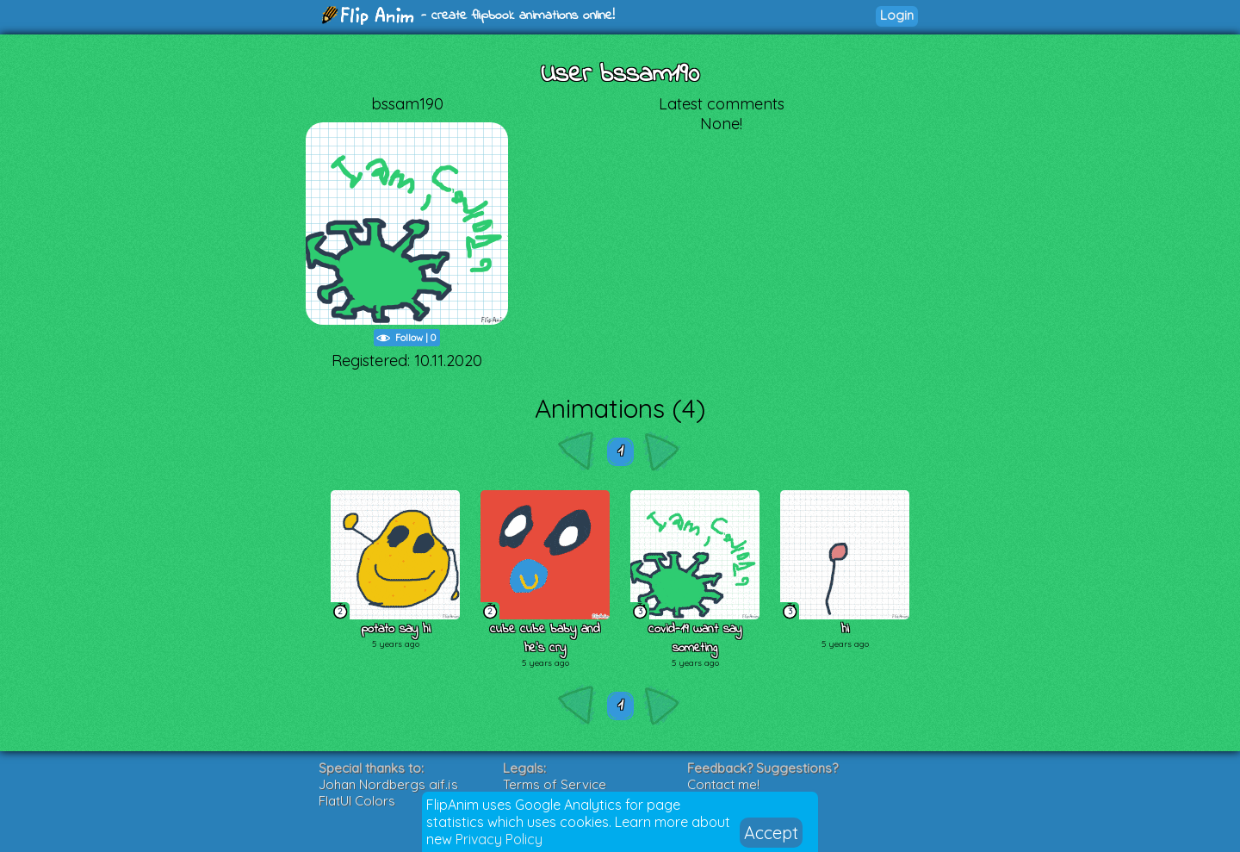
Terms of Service (554, 784)
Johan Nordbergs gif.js (388, 784)
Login (897, 15)
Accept (771, 832)
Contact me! (723, 784)
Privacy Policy (499, 839)
